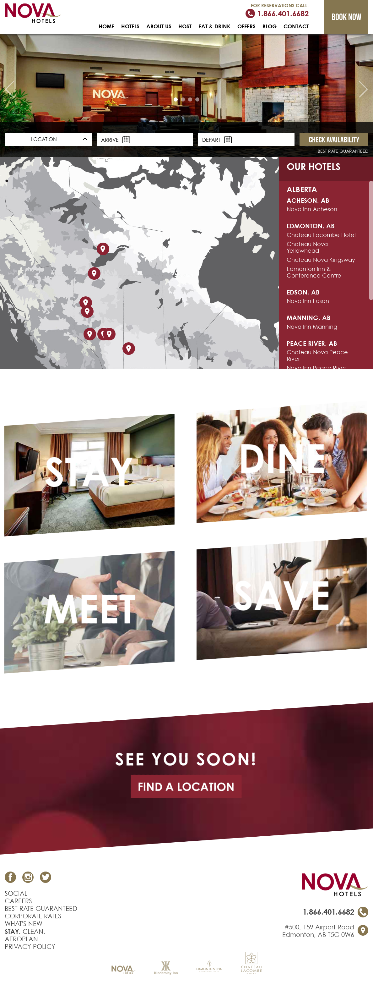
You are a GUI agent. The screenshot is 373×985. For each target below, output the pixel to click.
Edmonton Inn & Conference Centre (314, 272)
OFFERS (246, 26)
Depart (217, 139)
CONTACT (296, 26)
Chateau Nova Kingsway (321, 259)
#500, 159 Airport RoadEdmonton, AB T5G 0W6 (318, 930)
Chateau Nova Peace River (317, 355)
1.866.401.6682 (277, 13)
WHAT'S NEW (23, 923)
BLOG (269, 26)
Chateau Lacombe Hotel (321, 235)
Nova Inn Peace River (316, 368)
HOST (185, 26)
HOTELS (130, 26)
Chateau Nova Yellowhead (307, 247)
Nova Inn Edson (308, 301)
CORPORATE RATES (33, 916)
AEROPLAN (21, 939)
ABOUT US (158, 26)
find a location (186, 786)
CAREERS (18, 901)
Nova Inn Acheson (312, 209)
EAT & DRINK (214, 26)
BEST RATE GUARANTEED (41, 908)
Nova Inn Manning (312, 326)
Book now (346, 17)
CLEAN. (25, 931)
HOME (106, 26)
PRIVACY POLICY (30, 946)
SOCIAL (16, 893)
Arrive (115, 139)
